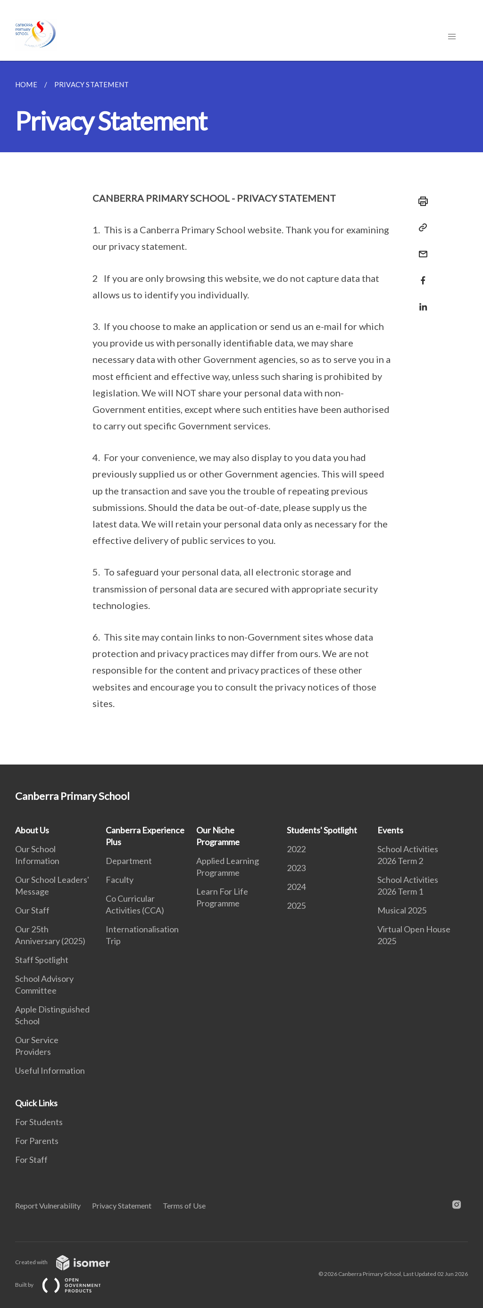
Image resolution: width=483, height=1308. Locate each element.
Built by (65, 1284)
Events (390, 830)
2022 (296, 849)
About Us (32, 830)
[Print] (420, 201)
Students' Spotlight (322, 830)
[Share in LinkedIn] (420, 300)
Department (129, 861)
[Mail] (420, 248)
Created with (70, 1262)
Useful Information (50, 1070)
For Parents (36, 1140)
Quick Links (36, 1103)
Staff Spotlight (41, 959)
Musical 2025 (401, 910)
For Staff (31, 1159)
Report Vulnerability (48, 1205)
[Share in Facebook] (420, 274)
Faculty (119, 879)
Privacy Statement (121, 1205)
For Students (39, 1122)
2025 (296, 905)
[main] (241, 413)
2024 (296, 886)
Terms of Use (184, 1205)
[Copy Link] (420, 227)
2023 (296, 868)
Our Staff (32, 910)
